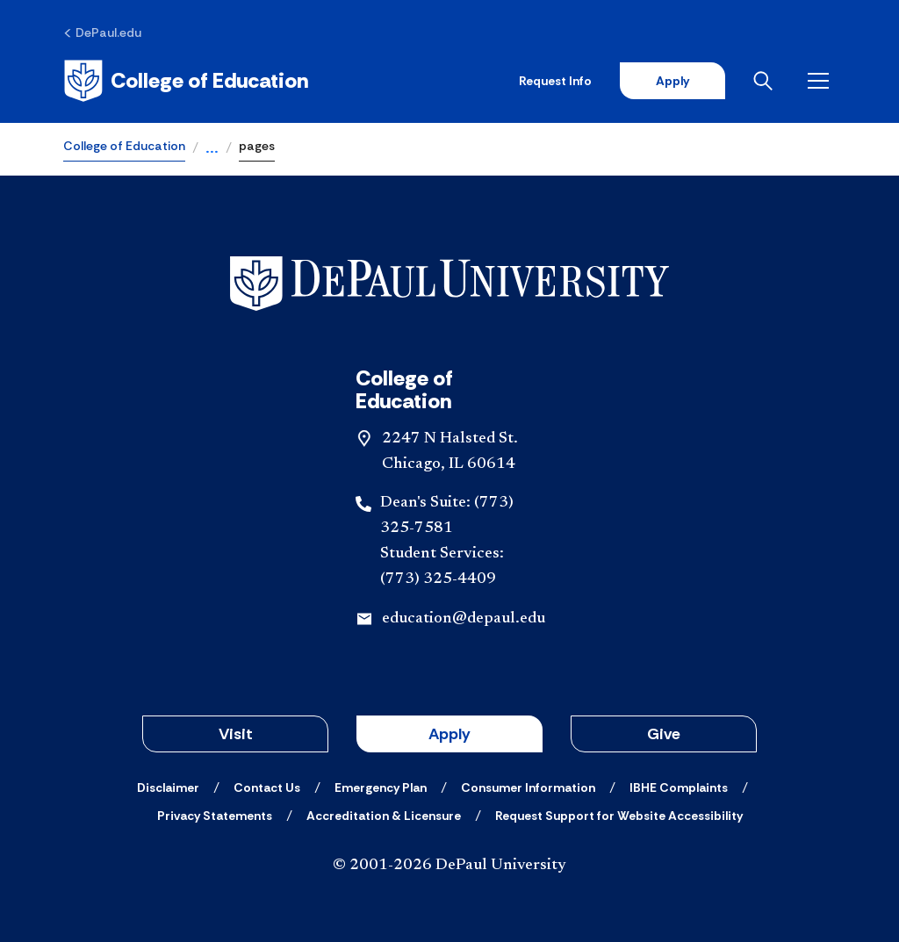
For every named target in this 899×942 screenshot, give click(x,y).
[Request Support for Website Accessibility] (619, 816)
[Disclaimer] (168, 787)
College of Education (124, 146)
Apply (672, 81)
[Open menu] (822, 81)
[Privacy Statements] (214, 816)
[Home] (185, 81)
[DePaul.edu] (102, 32)
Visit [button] (236, 733)
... (212, 149)
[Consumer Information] (528, 787)
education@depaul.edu (463, 619)
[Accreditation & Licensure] (383, 816)
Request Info (555, 81)
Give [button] (663, 733)
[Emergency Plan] (380, 787)
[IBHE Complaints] (678, 787)
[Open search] (766, 80)
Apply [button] (449, 733)
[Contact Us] (267, 787)
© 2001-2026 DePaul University (449, 866)
